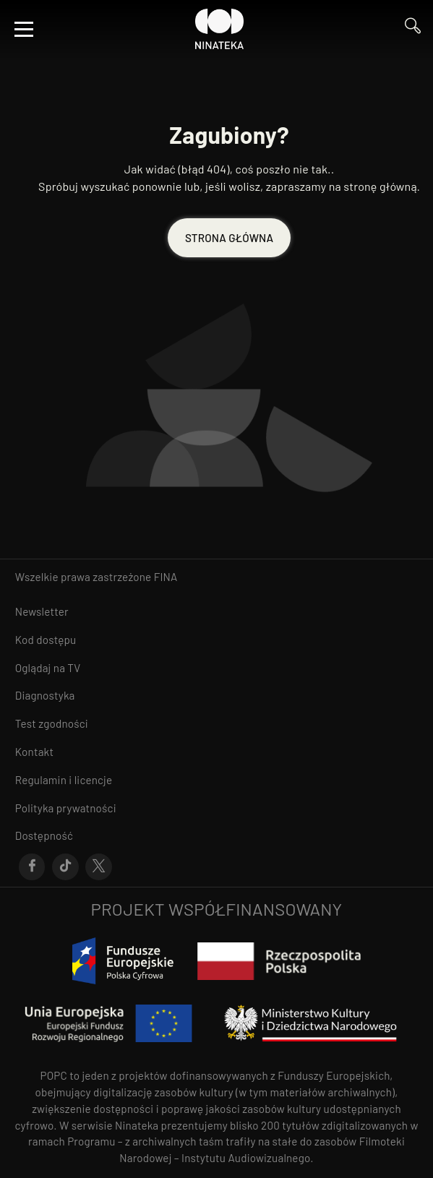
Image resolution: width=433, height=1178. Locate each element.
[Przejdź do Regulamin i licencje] (216, 780)
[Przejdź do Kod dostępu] (216, 640)
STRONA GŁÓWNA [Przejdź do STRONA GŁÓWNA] (229, 237)
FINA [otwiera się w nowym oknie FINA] (166, 576)
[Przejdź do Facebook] (32, 867)
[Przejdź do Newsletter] (216, 612)
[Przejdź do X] (98, 867)
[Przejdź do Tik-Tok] (65, 867)
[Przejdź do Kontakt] (216, 752)
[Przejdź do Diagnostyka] (216, 696)
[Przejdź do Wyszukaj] (412, 29)
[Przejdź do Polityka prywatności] (216, 808)
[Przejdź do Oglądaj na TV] (216, 668)
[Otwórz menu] (24, 29)
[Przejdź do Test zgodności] (216, 724)
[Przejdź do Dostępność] (216, 836)
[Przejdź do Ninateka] (219, 29)
